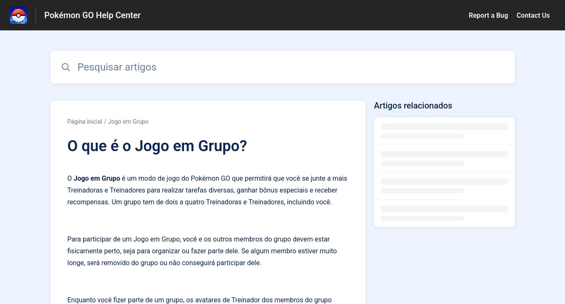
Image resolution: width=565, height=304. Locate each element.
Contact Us (533, 15)
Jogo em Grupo (128, 121)
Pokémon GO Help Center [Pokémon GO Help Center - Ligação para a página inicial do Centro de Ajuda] (92, 15)
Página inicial (85, 121)
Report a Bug (488, 15)
